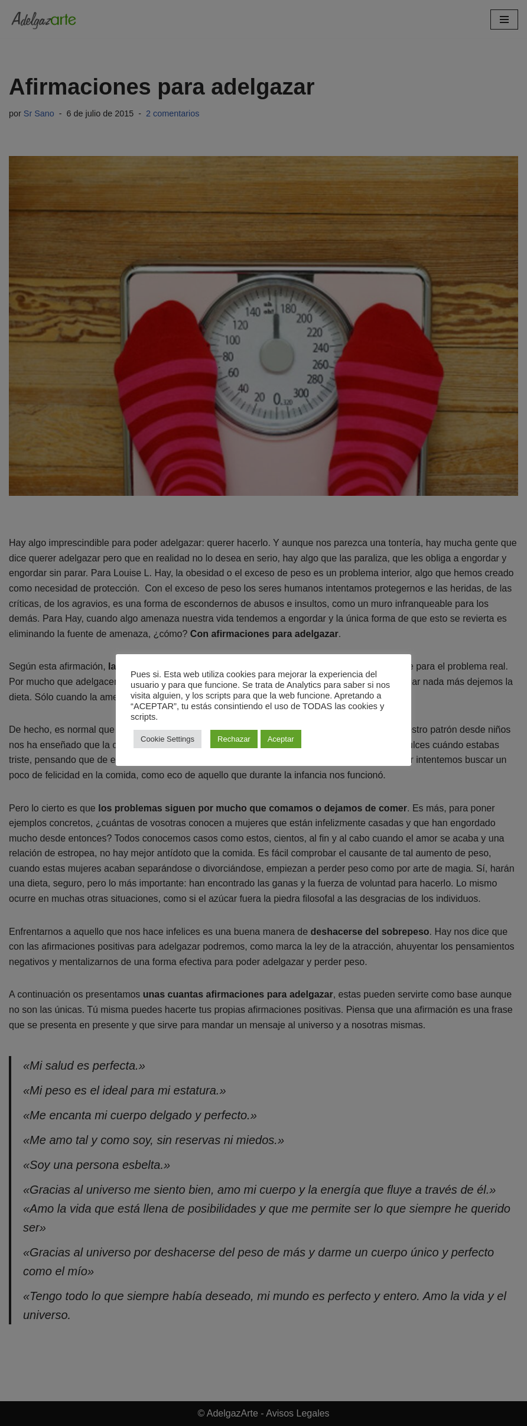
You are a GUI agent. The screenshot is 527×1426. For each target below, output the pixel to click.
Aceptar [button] (281, 739)
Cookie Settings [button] (167, 739)
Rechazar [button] (234, 739)
